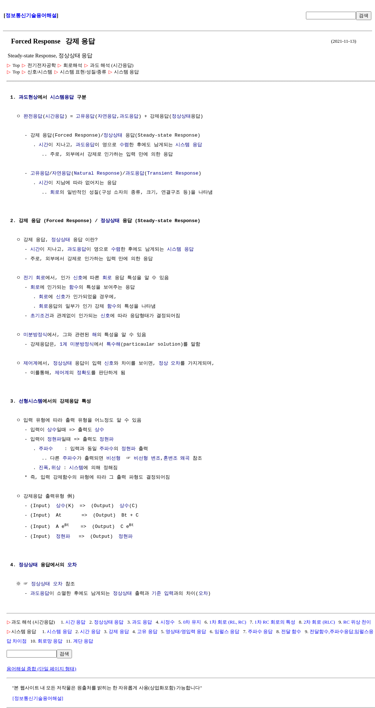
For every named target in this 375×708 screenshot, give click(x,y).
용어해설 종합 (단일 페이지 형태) (41, 668)
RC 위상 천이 (357, 621)
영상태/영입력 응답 (186, 631)
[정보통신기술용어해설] (37, 698)
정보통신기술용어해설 (31, 15)
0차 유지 (192, 621)
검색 (363, 15)
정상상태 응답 (109, 621)
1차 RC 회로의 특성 (274, 621)
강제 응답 (119, 631)
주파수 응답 (260, 631)
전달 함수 (291, 631)
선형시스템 (30, 401)
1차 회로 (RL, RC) (227, 621)
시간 (43, 145)
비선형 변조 (147, 458)
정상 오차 (170, 363)
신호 (78, 278)
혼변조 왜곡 (176, 458)
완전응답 (32, 116)
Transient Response (172, 173)
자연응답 (107, 116)
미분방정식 (35, 335)
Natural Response (97, 173)
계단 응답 (83, 640)
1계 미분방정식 (77, 344)
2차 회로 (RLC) (319, 621)
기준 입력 (163, 593)
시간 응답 (75, 621)
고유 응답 (147, 631)
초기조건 (39, 316)
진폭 (43, 468)
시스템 (76, 468)
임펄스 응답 (227, 631)
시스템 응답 (188, 145)
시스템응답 (62, 97)
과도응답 (129, 116)
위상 (56, 468)
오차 (72, 565)
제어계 (30, 363)
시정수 (167, 621)
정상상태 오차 (48, 584)
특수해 (113, 344)
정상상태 (181, 116)
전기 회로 (34, 278)
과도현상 (28, 97)
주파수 (46, 449)
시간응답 (54, 116)
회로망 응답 (50, 640)
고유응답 (85, 116)
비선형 (113, 458)
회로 (55, 192)
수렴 (124, 145)
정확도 (84, 373)
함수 (74, 287)
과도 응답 (142, 621)
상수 (52, 430)
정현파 (54, 439)
